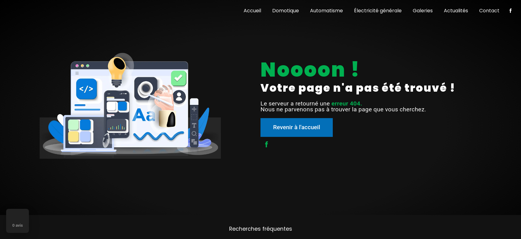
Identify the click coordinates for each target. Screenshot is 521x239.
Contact (489, 10)
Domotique (285, 10)
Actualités (456, 10)
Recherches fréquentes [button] (260, 229)
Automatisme (326, 10)
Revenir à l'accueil (296, 127)
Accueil (252, 10)
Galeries (423, 10)
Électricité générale (378, 10)
